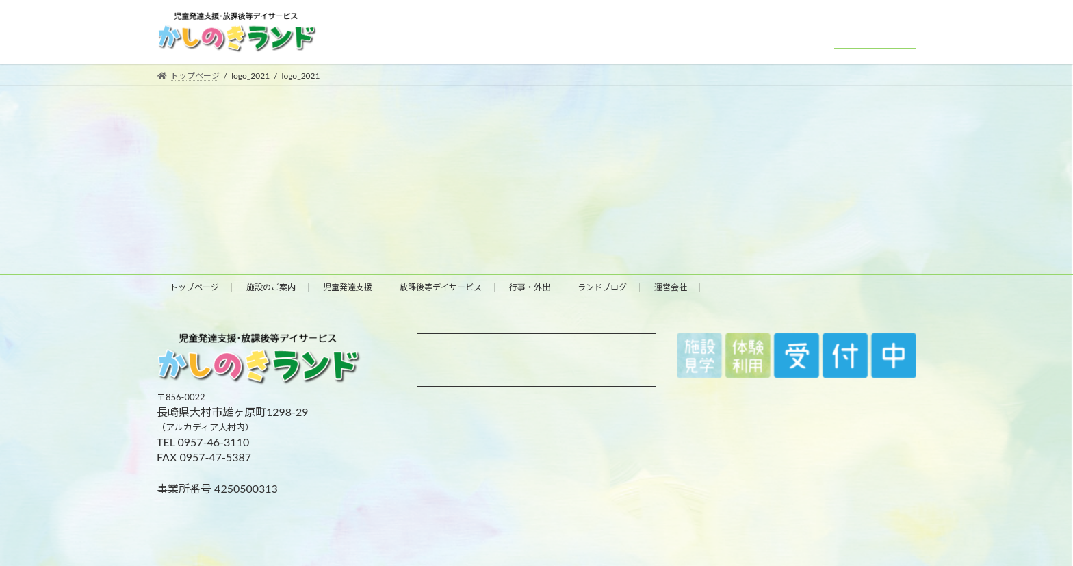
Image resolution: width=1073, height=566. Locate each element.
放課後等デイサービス (441, 287)
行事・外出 (529, 287)
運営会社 (670, 287)
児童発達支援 (347, 287)
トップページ (194, 287)
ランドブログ (602, 287)
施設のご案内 (271, 287)
